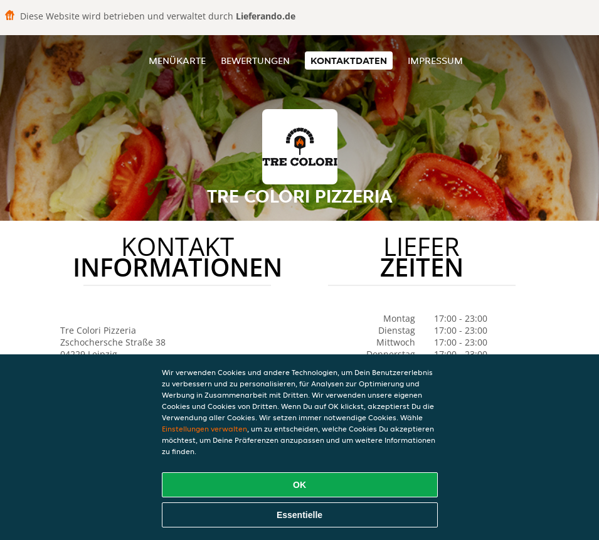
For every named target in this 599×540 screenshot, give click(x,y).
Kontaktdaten (348, 60)
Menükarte (177, 60)
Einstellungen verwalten (204, 428)
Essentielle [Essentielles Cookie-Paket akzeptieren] (299, 515)
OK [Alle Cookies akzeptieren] (299, 485)
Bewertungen (255, 60)
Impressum (435, 60)
